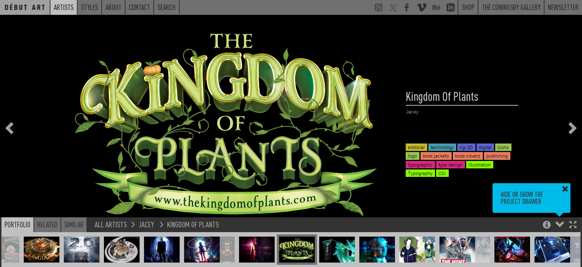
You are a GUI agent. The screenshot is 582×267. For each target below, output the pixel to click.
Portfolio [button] (17, 224)
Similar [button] (74, 224)
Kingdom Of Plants (193, 224)
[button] (572, 225)
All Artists (111, 224)
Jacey (147, 224)
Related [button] (47, 224)
